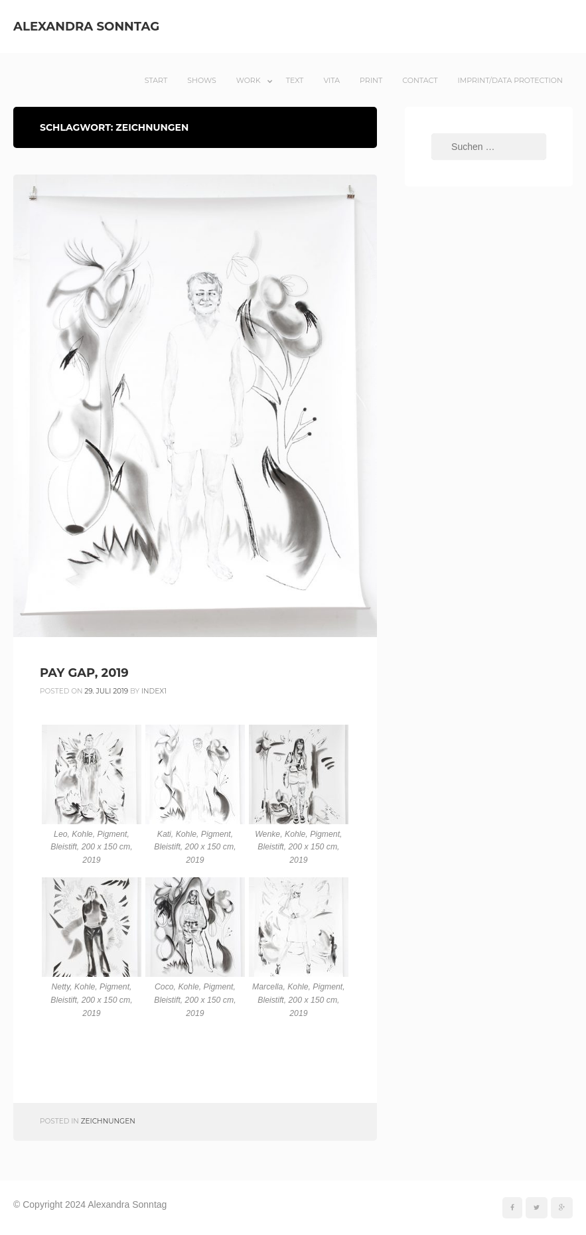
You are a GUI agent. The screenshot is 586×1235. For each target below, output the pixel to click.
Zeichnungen (108, 1121)
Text (295, 80)
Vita (331, 80)
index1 (154, 691)
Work (248, 80)
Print (371, 80)
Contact (419, 80)
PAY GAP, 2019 (84, 673)
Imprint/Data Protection (510, 80)
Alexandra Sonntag (86, 26)
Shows (201, 80)
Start (156, 80)
